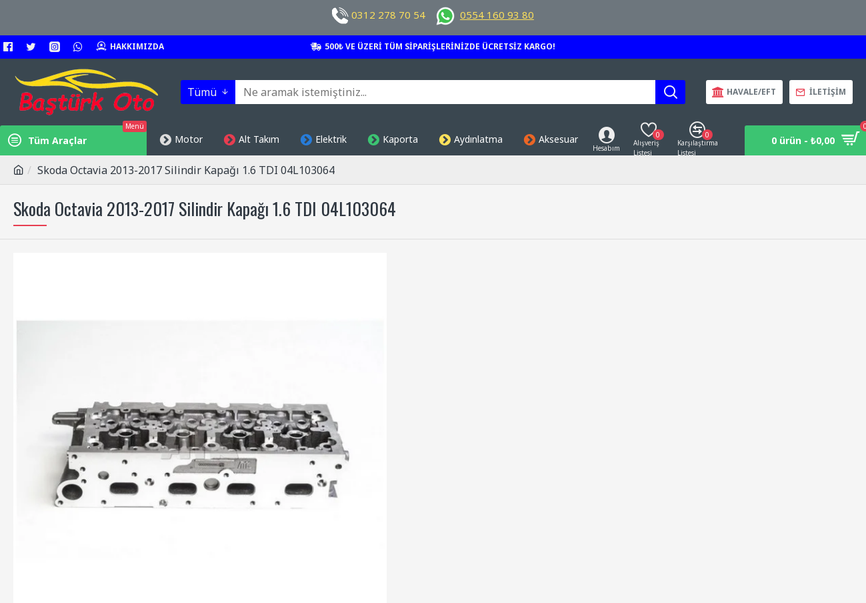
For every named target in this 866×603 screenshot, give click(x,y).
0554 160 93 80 (497, 14)
